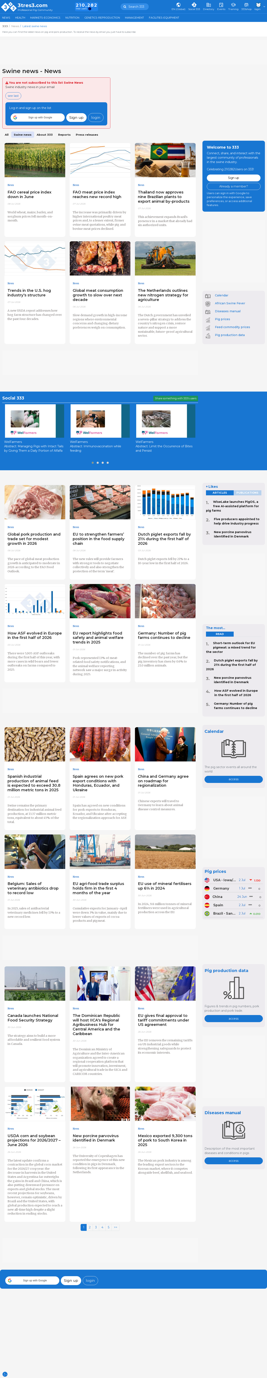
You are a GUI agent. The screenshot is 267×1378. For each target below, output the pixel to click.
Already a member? (233, 186)
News (6, 17)
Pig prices (222, 319)
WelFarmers (13, 442)
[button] (38, 117)
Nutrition (72, 17)
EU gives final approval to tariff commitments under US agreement (163, 1020)
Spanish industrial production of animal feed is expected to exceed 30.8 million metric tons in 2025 (33, 783)
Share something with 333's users (175, 398)
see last (13, 96)
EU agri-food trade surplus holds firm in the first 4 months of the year (98, 888)
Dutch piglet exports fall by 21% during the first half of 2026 (164, 539)
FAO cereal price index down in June (29, 194)
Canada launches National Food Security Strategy (32, 1018)
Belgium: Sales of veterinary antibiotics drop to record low (33, 888)
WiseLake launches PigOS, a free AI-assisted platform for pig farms (232, 506)
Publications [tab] (247, 492)
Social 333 (13, 398)
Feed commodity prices (232, 327)
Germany (221, 888)
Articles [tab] (220, 492)
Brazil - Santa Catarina (225, 913)
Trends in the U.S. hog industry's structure (29, 292)
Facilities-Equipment (164, 17)
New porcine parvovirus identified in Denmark (96, 1138)
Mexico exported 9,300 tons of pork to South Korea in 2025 (165, 1140)
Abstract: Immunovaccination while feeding (95, 448)
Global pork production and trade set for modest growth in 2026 (34, 539)
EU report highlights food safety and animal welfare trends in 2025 (98, 638)
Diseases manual (228, 311)
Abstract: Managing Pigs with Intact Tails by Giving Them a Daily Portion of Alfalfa (33, 448)
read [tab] (220, 634)
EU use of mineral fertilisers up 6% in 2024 (164, 886)
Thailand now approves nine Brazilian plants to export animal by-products (164, 197)
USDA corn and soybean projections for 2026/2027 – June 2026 (34, 1140)
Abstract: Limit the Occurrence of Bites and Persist (164, 448)
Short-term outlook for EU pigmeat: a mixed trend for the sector (231, 647)
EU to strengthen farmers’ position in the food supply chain (99, 539)
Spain (218, 905)
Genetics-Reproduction (102, 17)
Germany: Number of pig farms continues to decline (164, 635)
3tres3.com (32, 5)
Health (20, 17)
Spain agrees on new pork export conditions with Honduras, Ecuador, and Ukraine (98, 783)
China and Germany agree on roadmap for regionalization (163, 781)
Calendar (221, 295)
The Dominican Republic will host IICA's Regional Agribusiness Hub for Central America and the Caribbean (96, 1024)
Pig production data (230, 335)
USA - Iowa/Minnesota (225, 880)
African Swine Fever (230, 303)
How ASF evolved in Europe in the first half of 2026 (34, 635)
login (95, 117)
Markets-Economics (45, 17)
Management (134, 17)
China (217, 897)
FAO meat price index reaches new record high (97, 194)
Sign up (76, 117)
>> (115, 1227)
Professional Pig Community (35, 10)
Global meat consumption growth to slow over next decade (98, 295)
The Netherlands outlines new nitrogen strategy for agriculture (163, 295)
